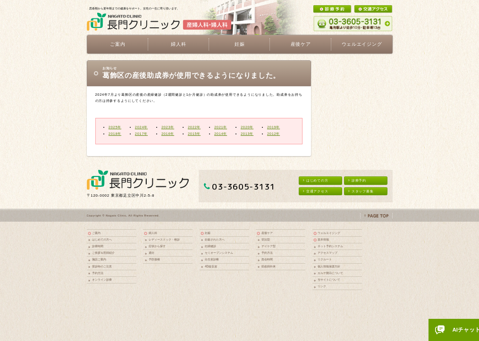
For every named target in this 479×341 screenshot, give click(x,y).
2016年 (167, 134)
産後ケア (267, 232)
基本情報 (323, 239)
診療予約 (357, 180)
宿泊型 (265, 239)
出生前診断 (212, 259)
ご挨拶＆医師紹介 (103, 252)
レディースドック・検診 (164, 239)
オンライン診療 (102, 279)
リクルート (325, 259)
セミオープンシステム (219, 252)
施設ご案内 (99, 259)
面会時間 (267, 259)
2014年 (220, 134)
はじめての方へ (102, 239)
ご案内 (96, 232)
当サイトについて (329, 279)
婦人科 (153, 232)
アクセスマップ (327, 252)
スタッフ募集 (361, 191)
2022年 (194, 127)
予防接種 (154, 259)
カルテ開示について (330, 272)
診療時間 (97, 246)
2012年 (273, 134)
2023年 (167, 127)
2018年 (115, 134)
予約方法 (97, 272)
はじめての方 (315, 180)
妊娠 (207, 232)
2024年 (141, 127)
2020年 (247, 127)
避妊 (151, 252)
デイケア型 (268, 246)
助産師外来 (268, 266)
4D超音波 (211, 266)
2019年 (273, 127)
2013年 (247, 134)
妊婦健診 (210, 246)
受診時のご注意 (102, 266)
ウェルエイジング (362, 44)
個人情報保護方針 (329, 266)
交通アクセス (315, 191)
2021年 (220, 127)
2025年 (115, 127)
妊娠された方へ (215, 239)
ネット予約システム (330, 246)
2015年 (194, 134)
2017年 (141, 134)
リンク (322, 286)
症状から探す (157, 246)
